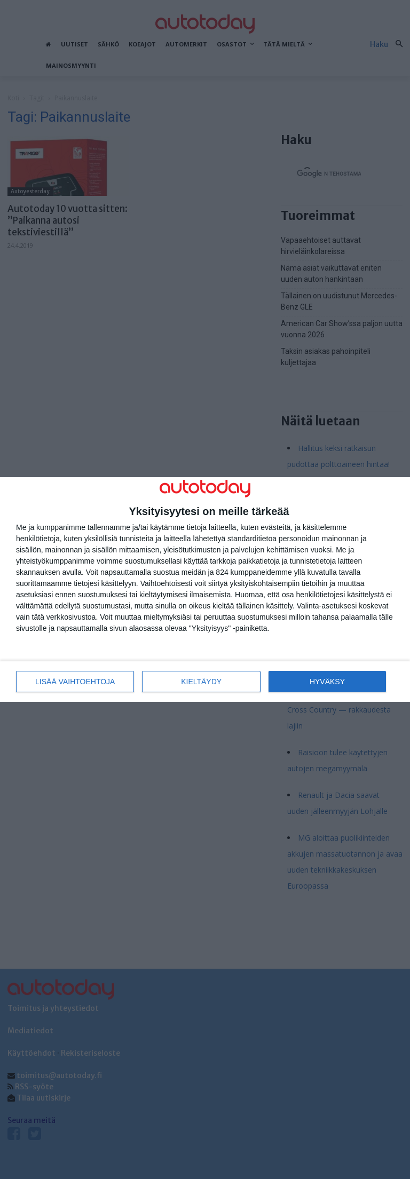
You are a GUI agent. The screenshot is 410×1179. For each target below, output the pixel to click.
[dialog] (205, 589)
